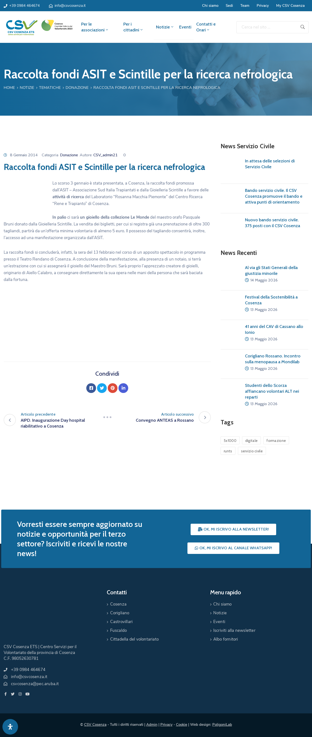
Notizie (165, 27)
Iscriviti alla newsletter (234, 630)
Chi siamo (210, 5)
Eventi (185, 27)
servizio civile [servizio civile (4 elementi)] (252, 451)
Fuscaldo (118, 630)
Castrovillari (121, 622)
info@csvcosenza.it (70, 5)
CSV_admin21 (105, 155)
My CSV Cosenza (290, 5)
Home (9, 87)
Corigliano (119, 613)
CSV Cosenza (95, 724)
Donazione (77, 87)
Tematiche (50, 87)
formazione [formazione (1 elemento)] (276, 440)
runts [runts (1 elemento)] (228, 451)
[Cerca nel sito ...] (266, 27)
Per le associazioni (95, 27)
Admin (151, 724)
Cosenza (118, 604)
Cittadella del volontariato (134, 639)
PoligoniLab (222, 724)
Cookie (181, 724)
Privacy (263, 5)
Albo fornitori (225, 639)
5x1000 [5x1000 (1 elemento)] (230, 440)
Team (244, 5)
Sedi (229, 5)
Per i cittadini (133, 27)
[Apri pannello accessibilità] (10, 727)
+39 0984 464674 (24, 5)
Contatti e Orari (206, 27)
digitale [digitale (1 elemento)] (251, 440)
